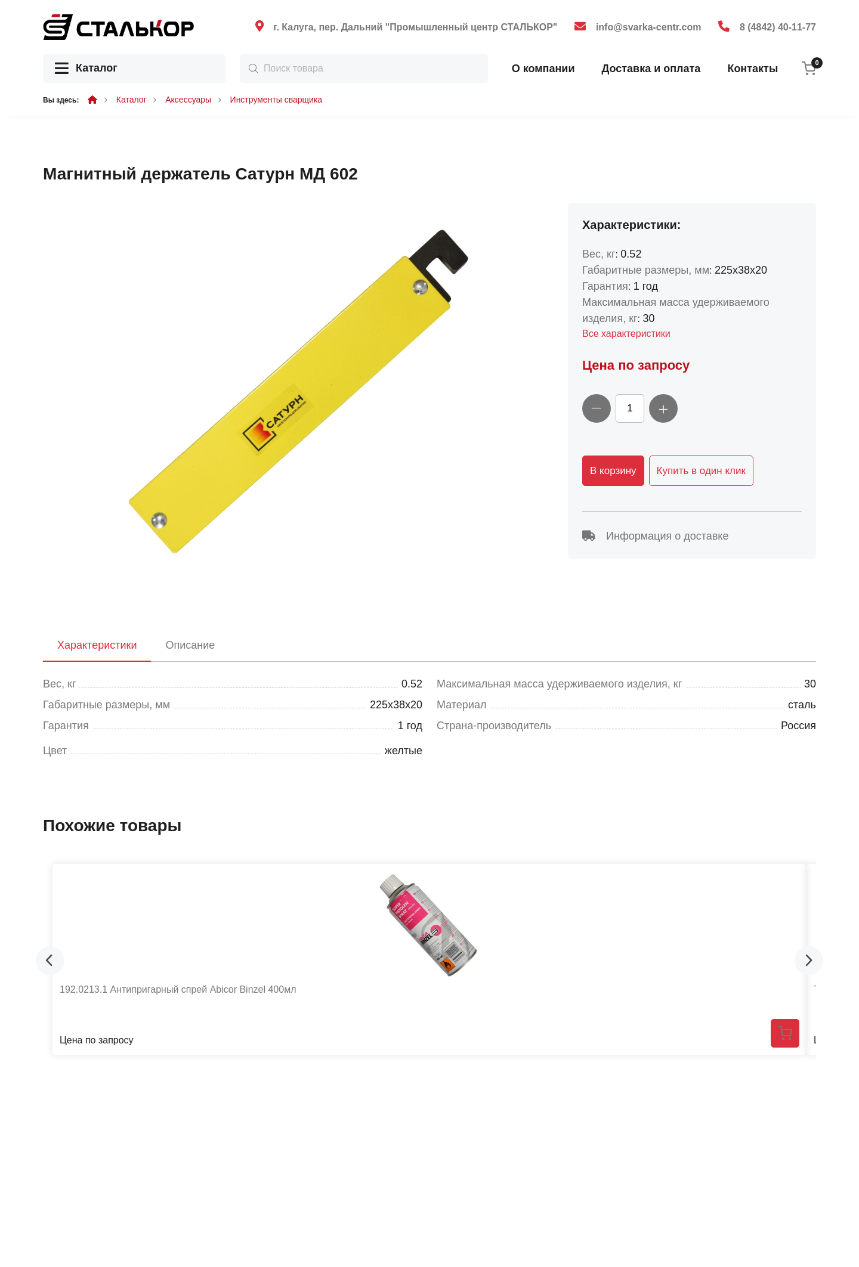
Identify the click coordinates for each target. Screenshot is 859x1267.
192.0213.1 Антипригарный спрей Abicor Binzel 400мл (178, 989)
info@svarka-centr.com (649, 27)
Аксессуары (188, 99)
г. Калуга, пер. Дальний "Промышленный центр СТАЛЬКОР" (415, 27)
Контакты (752, 69)
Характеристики (97, 645)
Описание (190, 645)
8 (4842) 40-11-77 (778, 27)
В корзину (613, 470)
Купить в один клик (701, 470)
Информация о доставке (655, 536)
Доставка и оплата (650, 69)
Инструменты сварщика (276, 99)
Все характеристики (626, 334)
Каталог (86, 69)
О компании (543, 69)
